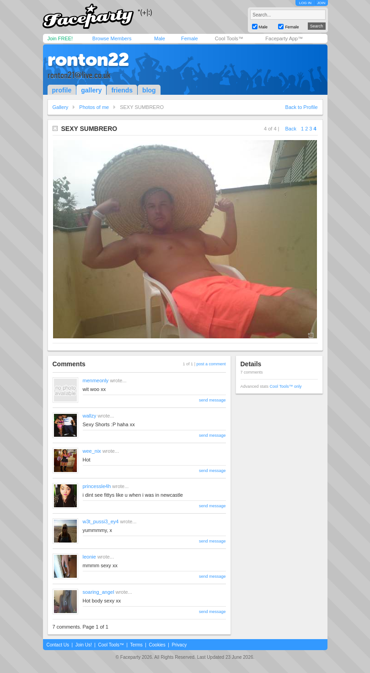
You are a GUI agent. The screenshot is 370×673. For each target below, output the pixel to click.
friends (122, 90)
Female (189, 38)
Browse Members (112, 38)
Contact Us (58, 644)
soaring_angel (98, 592)
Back (290, 128)
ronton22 (88, 59)
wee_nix (92, 451)
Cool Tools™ (229, 38)
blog (149, 90)
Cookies (157, 644)
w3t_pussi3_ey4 (101, 521)
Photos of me (94, 107)
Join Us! (83, 644)
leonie (89, 556)
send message (212, 400)
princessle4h (97, 486)
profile (62, 90)
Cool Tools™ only (286, 386)
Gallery (61, 107)
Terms (136, 644)
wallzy (90, 415)
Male (159, 38)
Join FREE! (60, 38)
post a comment (210, 364)
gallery (91, 90)
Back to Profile (301, 107)
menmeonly (96, 380)
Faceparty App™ (284, 38)
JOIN (321, 3)
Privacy (179, 644)
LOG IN (305, 3)
